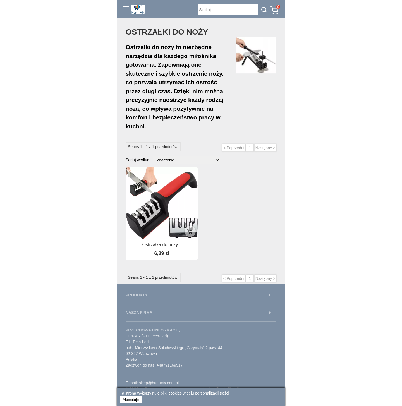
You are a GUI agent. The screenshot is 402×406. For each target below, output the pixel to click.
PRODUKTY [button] (137, 295)
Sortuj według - (139, 160)
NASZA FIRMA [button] (139, 312)
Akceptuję (131, 400)
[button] (125, 10)
